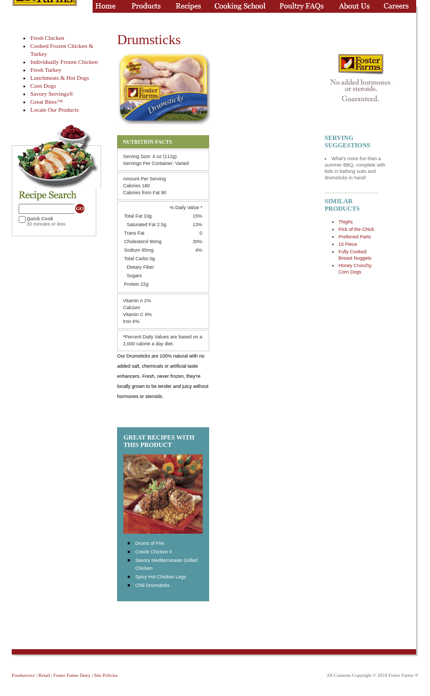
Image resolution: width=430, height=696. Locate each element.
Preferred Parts (354, 236)
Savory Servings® (51, 93)
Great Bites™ (46, 101)
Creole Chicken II (153, 551)
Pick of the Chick (356, 229)
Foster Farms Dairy (71, 675)
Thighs (345, 222)
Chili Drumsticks (152, 585)
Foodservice (23, 675)
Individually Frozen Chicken (63, 62)
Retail (44, 675)
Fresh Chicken (47, 38)
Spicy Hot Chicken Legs (160, 576)
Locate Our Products (54, 109)
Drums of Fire (149, 543)
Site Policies (106, 675)
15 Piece (347, 244)
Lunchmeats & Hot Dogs (59, 77)
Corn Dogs (43, 85)
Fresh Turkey (45, 70)
